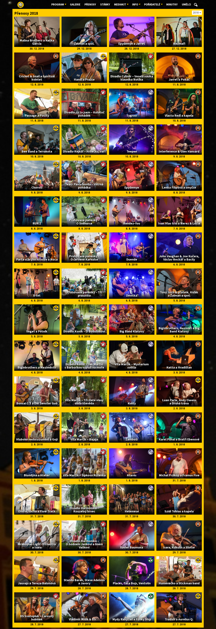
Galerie (75, 5)
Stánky (105, 5)
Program (57, 5)
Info (135, 5)
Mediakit (120, 5)
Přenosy (90, 5)
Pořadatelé (152, 5)
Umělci (186, 5)
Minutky (172, 5)
